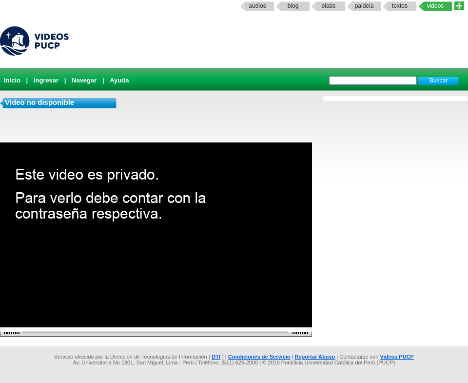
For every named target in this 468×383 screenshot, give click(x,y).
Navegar (84, 80)
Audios (257, 5)
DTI (216, 357)
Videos (435, 5)
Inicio (12, 80)
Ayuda (119, 80)
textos (400, 5)
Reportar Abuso (315, 357)
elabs (329, 5)
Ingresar (46, 80)
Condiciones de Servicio (259, 357)
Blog (293, 5)
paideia (364, 5)
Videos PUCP (397, 357)
